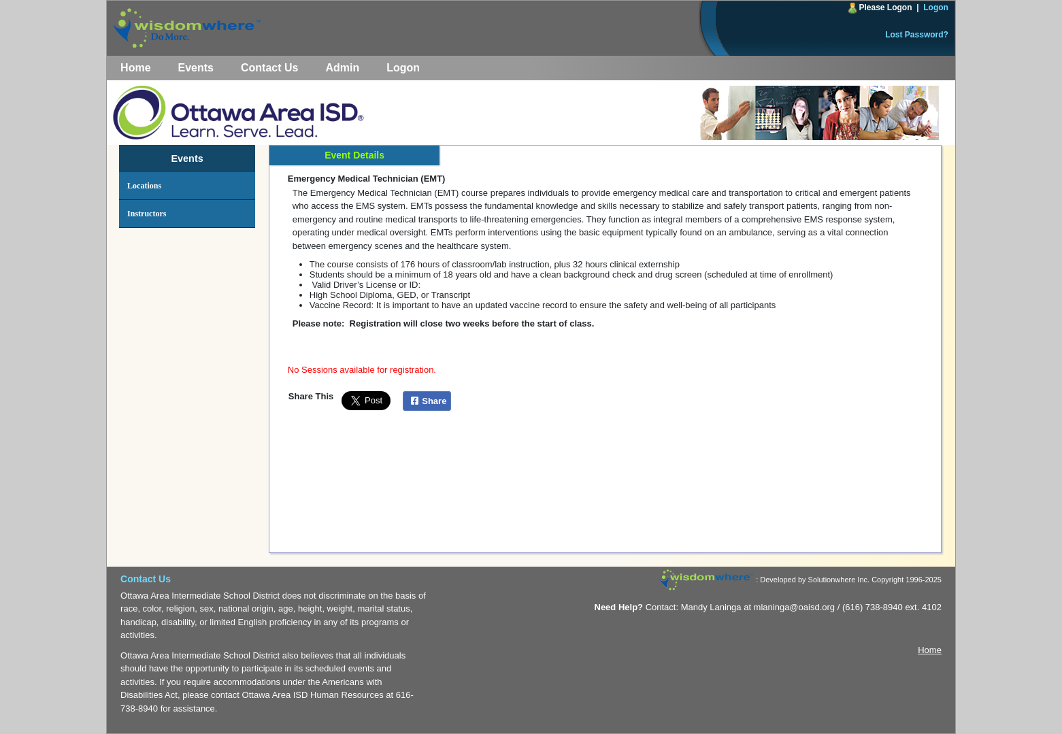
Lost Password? (916, 34)
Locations (144, 185)
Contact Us (269, 67)
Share (427, 401)
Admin (342, 67)
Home (135, 67)
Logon (935, 7)
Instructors (146, 213)
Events (196, 67)
